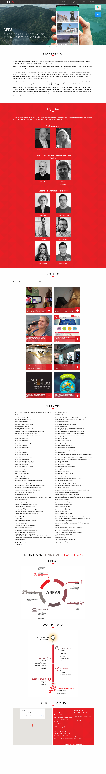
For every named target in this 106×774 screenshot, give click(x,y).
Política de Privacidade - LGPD (62, 744)
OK (41, 718)
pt (98, 2)
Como (82, 2)
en (101, 2)
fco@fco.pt (79, 714)
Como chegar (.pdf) (61, 730)
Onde (92, 2)
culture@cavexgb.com (73, 739)
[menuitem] (64, 2)
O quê (73, 2)
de (103, 2)
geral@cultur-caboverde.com (74, 741)
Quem (64, 2)
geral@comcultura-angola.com (74, 737)
